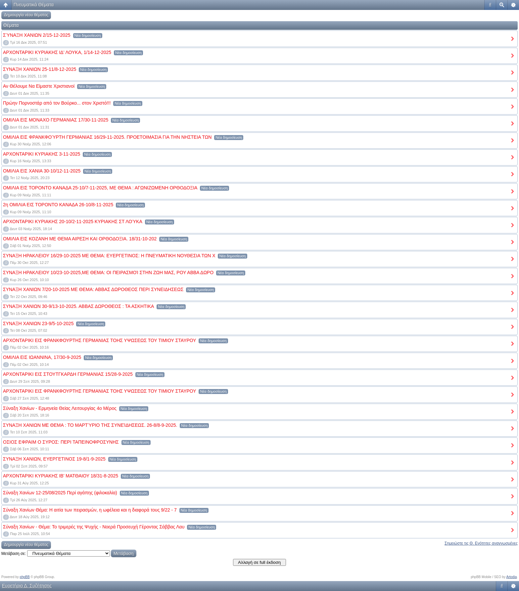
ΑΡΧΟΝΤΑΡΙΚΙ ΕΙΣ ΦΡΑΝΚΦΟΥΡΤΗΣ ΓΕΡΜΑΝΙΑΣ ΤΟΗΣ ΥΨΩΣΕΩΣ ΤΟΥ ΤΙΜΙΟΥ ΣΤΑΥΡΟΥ (99, 340)
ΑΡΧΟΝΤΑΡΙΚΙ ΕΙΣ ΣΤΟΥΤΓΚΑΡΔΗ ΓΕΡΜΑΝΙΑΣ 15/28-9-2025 (68, 374)
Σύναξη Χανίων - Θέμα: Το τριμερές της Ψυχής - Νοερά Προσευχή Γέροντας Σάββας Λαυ (93, 526)
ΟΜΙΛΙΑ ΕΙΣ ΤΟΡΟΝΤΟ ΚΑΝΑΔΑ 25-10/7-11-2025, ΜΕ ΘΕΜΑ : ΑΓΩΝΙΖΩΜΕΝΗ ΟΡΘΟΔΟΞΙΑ (100, 187)
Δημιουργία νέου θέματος (26, 15)
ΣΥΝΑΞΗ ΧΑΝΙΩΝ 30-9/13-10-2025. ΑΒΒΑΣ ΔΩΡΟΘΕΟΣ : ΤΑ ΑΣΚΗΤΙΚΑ (78, 306)
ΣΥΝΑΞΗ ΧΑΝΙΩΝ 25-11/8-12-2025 (39, 69)
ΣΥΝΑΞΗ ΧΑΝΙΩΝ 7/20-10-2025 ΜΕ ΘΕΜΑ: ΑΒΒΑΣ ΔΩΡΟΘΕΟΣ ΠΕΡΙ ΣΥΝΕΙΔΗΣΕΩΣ (93, 289)
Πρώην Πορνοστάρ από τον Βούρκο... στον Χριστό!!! (57, 103)
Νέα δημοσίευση (87, 35)
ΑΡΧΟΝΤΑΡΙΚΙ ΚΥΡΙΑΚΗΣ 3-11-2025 (41, 154)
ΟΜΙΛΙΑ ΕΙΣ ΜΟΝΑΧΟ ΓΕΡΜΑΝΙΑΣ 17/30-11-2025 (55, 120)
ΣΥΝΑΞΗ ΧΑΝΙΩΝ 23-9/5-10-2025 (38, 323)
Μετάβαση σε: (13, 553)
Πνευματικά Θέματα (34, 4)
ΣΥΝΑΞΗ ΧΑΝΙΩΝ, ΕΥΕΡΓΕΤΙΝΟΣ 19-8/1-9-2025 (54, 459)
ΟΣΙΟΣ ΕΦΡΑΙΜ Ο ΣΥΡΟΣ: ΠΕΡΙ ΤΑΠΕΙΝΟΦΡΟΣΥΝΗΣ (61, 442)
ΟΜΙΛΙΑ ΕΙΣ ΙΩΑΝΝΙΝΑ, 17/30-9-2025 (42, 357)
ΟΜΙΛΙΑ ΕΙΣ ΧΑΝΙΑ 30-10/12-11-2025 (41, 170)
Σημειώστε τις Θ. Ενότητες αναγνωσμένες (481, 543)
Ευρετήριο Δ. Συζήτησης (27, 585)
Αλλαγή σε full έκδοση (259, 562)
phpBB (25, 577)
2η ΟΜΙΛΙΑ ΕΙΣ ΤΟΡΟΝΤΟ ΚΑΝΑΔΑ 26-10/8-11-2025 (58, 204)
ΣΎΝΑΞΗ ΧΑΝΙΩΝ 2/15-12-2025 (37, 35)
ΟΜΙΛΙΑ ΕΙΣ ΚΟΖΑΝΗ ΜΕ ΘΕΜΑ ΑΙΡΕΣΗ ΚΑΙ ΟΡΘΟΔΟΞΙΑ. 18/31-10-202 (80, 238)
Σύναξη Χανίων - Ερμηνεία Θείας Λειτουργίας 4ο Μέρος (60, 408)
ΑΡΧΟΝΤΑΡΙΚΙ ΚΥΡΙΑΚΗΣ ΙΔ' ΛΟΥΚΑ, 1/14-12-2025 (57, 52)
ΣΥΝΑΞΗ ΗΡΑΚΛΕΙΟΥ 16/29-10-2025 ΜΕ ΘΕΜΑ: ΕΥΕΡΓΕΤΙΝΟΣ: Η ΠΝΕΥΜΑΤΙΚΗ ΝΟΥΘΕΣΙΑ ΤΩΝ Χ (109, 255)
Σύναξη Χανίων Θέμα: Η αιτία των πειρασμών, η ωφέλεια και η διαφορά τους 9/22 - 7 (90, 510)
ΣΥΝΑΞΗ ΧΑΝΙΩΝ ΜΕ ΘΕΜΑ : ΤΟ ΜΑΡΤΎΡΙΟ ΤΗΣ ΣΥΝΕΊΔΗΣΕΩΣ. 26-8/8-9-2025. (90, 425)
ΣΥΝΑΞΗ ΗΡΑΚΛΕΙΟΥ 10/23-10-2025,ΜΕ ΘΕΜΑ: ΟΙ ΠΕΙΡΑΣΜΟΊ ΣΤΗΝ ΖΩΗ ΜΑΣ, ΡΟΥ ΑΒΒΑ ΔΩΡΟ (108, 272)
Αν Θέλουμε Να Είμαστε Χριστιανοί (38, 86)
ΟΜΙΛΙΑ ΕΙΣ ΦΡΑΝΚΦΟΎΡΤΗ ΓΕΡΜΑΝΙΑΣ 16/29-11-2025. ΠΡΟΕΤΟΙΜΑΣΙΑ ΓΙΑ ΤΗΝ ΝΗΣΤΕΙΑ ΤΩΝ (107, 137)
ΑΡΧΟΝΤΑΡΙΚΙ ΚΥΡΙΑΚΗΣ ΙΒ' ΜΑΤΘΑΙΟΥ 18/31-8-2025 (60, 475)
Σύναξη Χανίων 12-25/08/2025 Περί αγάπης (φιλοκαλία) (60, 492)
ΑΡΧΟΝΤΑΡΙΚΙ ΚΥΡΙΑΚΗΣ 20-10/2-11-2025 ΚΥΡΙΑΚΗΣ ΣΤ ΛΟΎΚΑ (72, 221)
